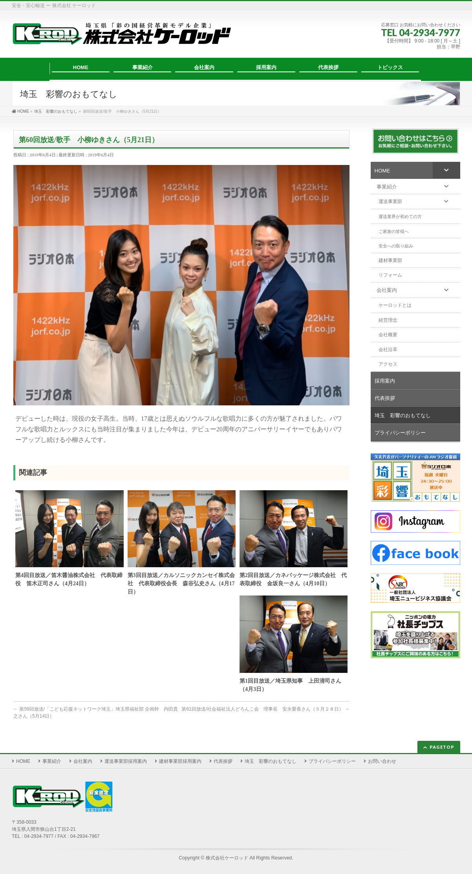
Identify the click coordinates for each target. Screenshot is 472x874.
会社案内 (82, 761)
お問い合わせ (382, 761)
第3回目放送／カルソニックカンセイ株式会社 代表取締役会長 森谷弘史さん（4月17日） (181, 583)
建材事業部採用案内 (180, 761)
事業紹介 (51, 761)
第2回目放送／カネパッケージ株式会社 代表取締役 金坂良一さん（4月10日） (293, 579)
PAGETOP (442, 746)
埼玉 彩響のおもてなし (270, 761)
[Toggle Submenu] (446, 170)
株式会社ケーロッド (227, 858)
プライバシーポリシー (332, 761)
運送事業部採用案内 (125, 761)
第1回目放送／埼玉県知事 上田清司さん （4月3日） (293, 685)
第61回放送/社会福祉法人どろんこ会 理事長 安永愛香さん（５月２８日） (265, 709)
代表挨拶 (223, 761)
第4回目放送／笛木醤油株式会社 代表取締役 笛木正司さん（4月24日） (69, 579)
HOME (23, 761)
